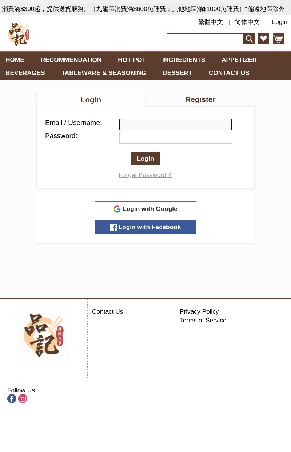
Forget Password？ (145, 174)
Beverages (25, 72)
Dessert (177, 72)
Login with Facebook (145, 227)
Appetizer (239, 59)
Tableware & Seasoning (103, 72)
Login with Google (145, 209)
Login (279, 21)
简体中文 (247, 21)
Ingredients (183, 59)
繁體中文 (210, 21)
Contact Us (229, 72)
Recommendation (71, 59)
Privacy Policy (199, 311)
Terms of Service (203, 320)
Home (14, 59)
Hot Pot (132, 59)
